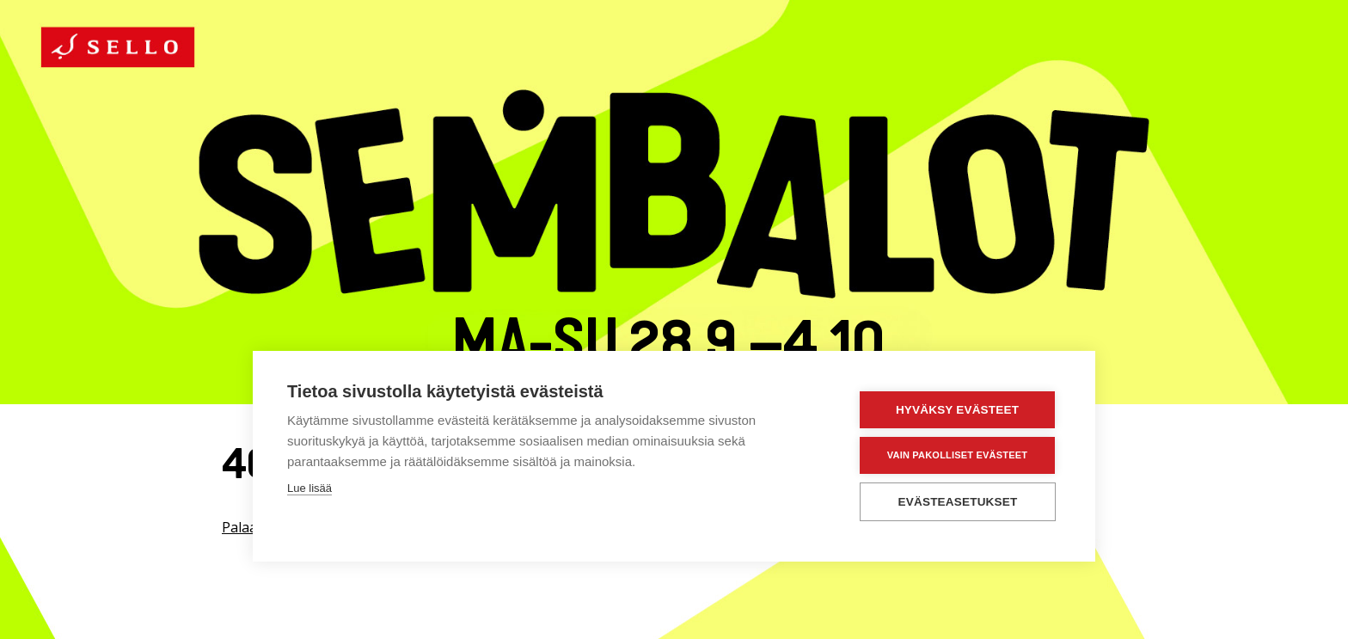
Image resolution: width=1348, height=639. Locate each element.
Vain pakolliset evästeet (957, 455)
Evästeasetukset (958, 501)
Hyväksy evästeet (957, 409)
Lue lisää (309, 488)
